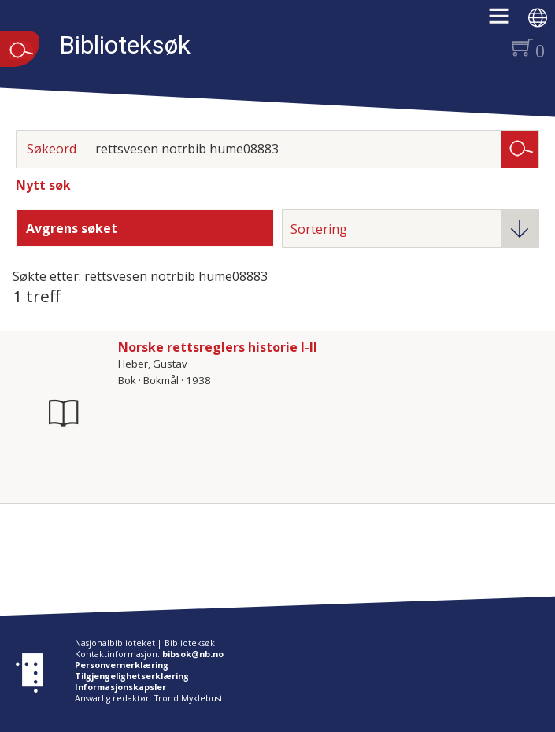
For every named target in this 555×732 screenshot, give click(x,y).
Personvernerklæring (121, 665)
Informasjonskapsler (120, 687)
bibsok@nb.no (193, 654)
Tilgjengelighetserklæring (132, 676)
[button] (506, 21)
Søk (520, 148)
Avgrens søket (71, 228)
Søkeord (51, 148)
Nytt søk (43, 185)
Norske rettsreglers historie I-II (217, 347)
